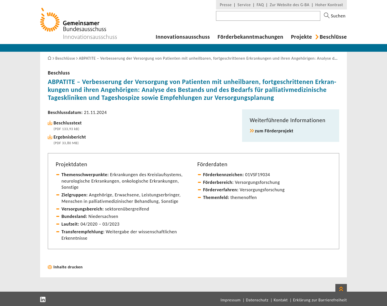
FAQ (260, 4)
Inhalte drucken (68, 267)
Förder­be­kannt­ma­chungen (250, 37)
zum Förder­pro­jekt (274, 131)
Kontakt (281, 300)
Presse (226, 4)
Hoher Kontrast (329, 4)
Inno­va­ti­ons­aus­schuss (183, 37)
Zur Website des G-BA (290, 4)
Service (244, 4)
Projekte (301, 37)
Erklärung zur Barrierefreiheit (320, 300)
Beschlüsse (333, 37)
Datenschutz (257, 300)
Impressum (231, 300)
